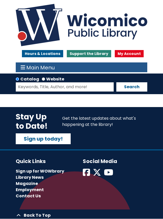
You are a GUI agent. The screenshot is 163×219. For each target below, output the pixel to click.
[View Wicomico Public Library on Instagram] (109, 174)
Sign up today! (43, 138)
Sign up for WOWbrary (40, 171)
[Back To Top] (81, 215)
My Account (129, 53)
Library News (30, 177)
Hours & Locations (42, 53)
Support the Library (89, 53)
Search (132, 87)
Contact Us (28, 196)
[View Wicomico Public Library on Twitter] (97, 174)
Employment (30, 190)
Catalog (29, 79)
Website (55, 79)
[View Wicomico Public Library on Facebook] (87, 174)
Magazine (27, 183)
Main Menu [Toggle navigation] (38, 67)
